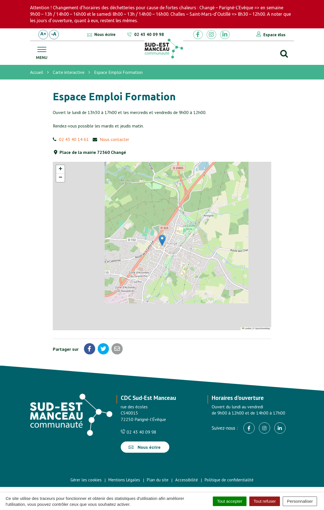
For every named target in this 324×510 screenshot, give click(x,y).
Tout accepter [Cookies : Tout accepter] (229, 501)
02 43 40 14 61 (74, 139)
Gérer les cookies (86, 479)
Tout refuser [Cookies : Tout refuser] (265, 501)
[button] (162, 240)
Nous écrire (145, 447)
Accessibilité (186, 479)
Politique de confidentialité (229, 479)
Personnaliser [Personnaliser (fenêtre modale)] (300, 501)
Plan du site (157, 479)
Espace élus (274, 34)
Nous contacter (114, 139)
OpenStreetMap (262, 328)
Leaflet (246, 328)
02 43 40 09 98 (138, 432)
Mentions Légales (124, 479)
